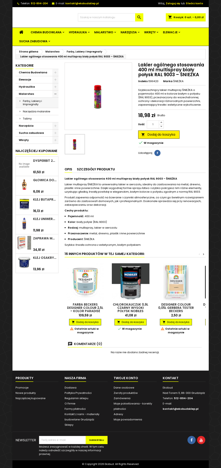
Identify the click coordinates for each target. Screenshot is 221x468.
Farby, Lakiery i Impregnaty (32, 102)
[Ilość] (153, 124)
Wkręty (150, 32)
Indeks (143, 81)
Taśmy (27, 119)
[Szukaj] (110, 17)
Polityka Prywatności (78, 393)
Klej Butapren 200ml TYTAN (45, 199)
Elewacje (170, 32)
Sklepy (69, 425)
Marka (168, 81)
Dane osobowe (124, 388)
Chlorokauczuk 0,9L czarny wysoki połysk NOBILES (130, 307)
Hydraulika (78, 32)
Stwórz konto (194, 3)
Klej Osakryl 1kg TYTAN (45, 258)
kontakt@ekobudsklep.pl (82, 3)
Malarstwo (103, 32)
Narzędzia (129, 32)
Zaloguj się (173, 3)
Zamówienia (122, 398)
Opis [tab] (68, 169)
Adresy (118, 414)
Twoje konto (126, 378)
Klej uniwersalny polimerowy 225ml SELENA (45, 219)
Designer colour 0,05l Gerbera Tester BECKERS (176, 307)
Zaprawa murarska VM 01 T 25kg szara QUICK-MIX (45, 238)
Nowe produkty (26, 393)
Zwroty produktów (126, 393)
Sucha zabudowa (33, 41)
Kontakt (170, 378)
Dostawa (70, 388)
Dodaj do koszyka (158, 134)
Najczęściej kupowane (31, 398)
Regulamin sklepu (76, 398)
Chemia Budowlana (46, 32)
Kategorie (25, 65)
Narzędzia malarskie (36, 111)
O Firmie (70, 403)
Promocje (22, 388)
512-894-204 (39, 3)
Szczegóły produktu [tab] (96, 169)
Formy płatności (75, 409)
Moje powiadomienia (128, 419)
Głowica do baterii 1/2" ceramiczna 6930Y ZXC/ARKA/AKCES (45, 180)
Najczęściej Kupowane (36, 151)
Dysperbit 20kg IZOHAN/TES (45, 161)
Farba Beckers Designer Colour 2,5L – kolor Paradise (85, 307)
